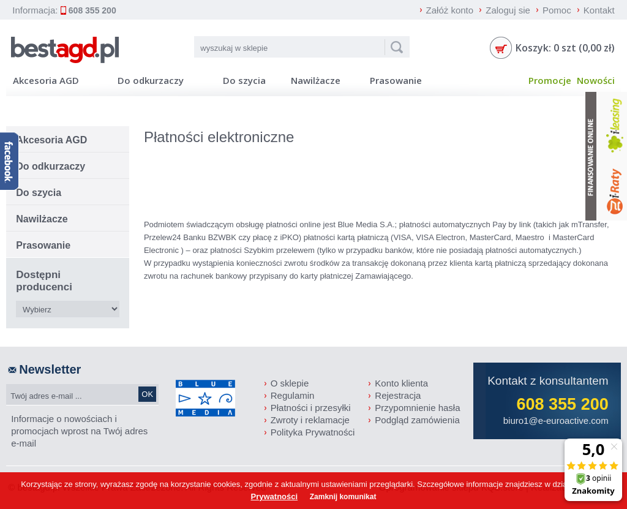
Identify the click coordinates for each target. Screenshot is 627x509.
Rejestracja (398, 395)
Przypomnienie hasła (417, 407)
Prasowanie (396, 80)
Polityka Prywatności (313, 432)
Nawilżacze (315, 80)
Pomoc (557, 10)
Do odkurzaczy (151, 80)
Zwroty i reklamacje (310, 420)
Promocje (549, 80)
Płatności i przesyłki (311, 407)
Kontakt (599, 10)
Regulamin (293, 395)
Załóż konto (450, 10)
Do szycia (244, 80)
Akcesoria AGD (46, 80)
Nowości (595, 80)
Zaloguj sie (508, 10)
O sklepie (290, 383)
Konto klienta (401, 383)
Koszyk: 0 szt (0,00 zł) (565, 48)
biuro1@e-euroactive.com (556, 420)
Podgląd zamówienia (417, 420)
